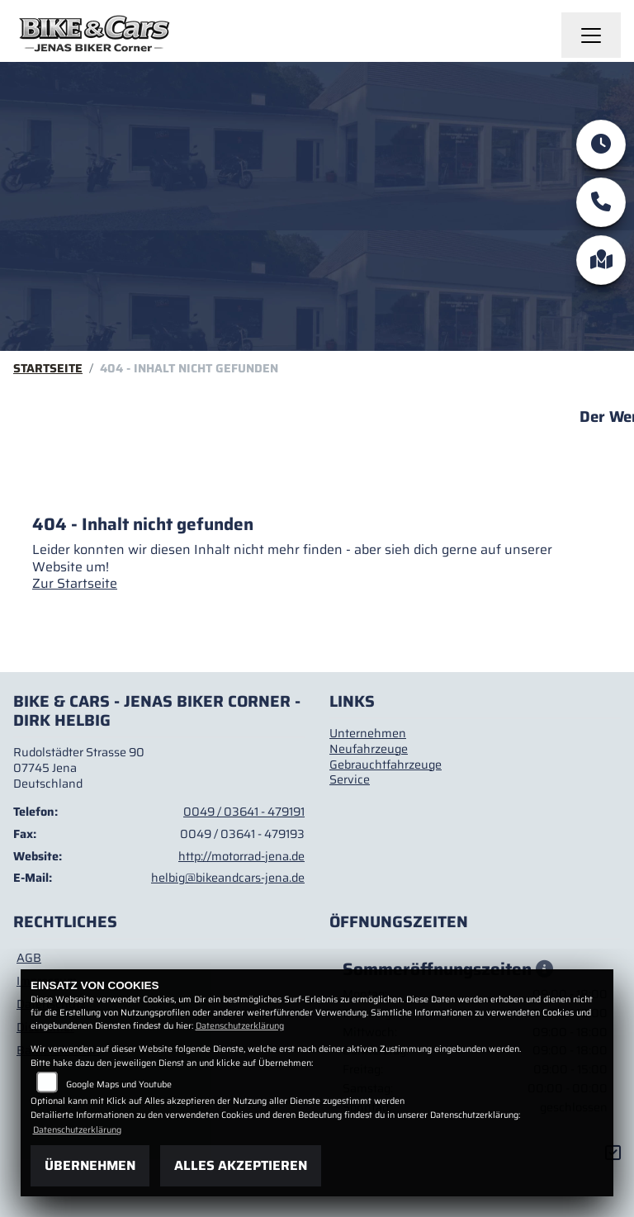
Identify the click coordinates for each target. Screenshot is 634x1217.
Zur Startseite (74, 583)
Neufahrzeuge (368, 749)
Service (349, 779)
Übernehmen (90, 1165)
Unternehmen (367, 733)
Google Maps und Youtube (119, 1084)
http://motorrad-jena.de (241, 856)
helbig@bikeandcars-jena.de (228, 878)
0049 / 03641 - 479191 (244, 812)
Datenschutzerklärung (240, 1026)
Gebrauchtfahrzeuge (385, 764)
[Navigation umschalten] (591, 35)
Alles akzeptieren (240, 1165)
